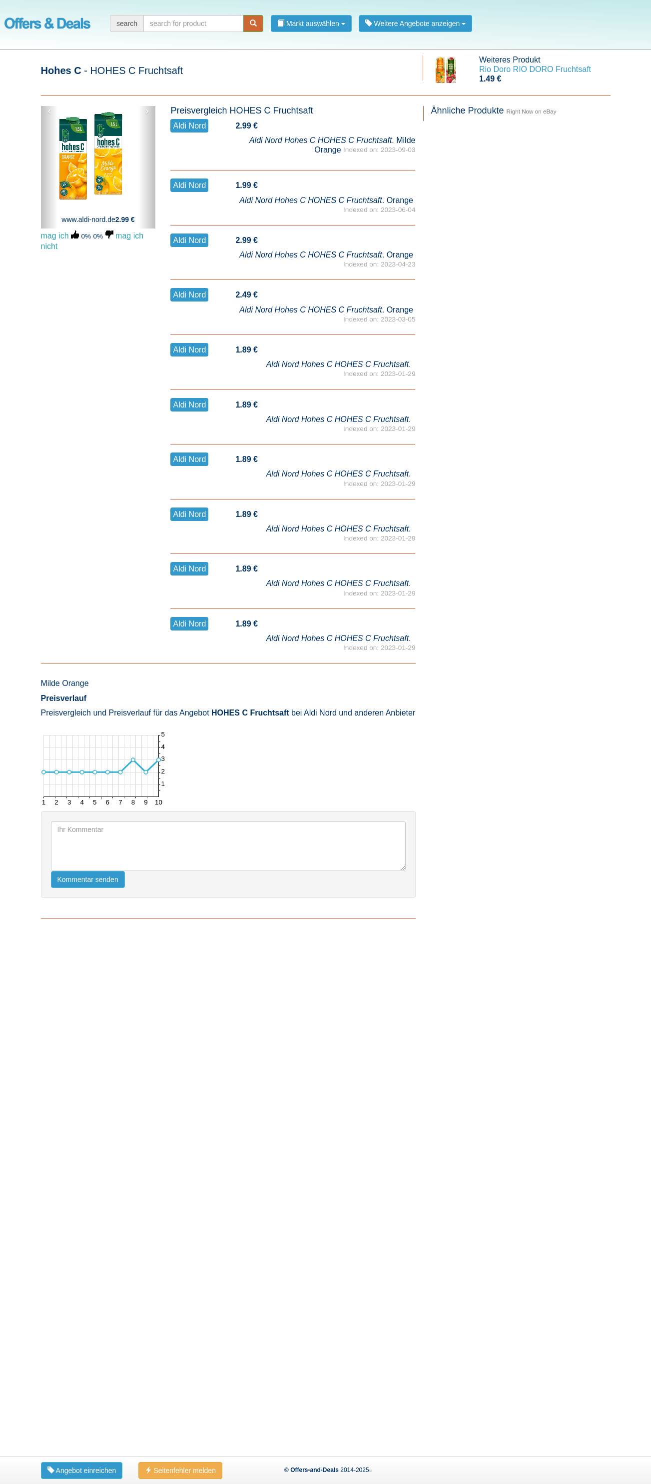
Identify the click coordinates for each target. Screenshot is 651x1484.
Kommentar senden (87, 880)
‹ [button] (49, 111)
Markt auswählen (311, 24)
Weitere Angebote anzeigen (415, 24)
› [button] (147, 111)
